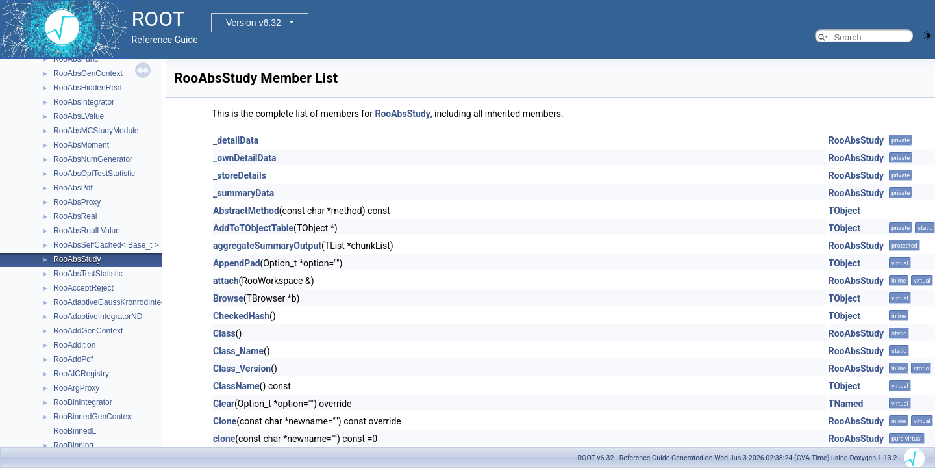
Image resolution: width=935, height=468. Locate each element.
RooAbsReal (75, 216)
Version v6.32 (253, 23)
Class (224, 333)
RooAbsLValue (78, 116)
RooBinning (73, 445)
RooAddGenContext (88, 330)
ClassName (236, 386)
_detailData (235, 140)
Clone (224, 421)
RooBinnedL (74, 431)
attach (226, 281)
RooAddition (74, 345)
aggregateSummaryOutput (267, 245)
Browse (228, 298)
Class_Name (238, 351)
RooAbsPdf (73, 187)
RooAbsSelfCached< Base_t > (106, 245)
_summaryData (243, 193)
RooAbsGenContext (88, 73)
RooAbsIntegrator (83, 102)
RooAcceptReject (83, 287)
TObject (844, 210)
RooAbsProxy (77, 202)
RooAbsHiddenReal (87, 87)
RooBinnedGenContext (93, 416)
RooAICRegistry (81, 373)
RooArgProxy (76, 388)
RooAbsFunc (75, 59)
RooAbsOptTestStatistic (94, 173)
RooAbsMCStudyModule (95, 130)
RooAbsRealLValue (86, 230)
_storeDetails (239, 175)
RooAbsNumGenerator (92, 159)
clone (224, 439)
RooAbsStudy (77, 259)
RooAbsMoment (81, 145)
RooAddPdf (73, 359)
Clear (223, 403)
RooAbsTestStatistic (88, 273)
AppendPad (236, 263)
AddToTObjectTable (253, 228)
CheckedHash (241, 316)
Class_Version (242, 368)
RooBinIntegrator (82, 402)
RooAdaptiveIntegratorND (97, 316)
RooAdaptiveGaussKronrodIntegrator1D (122, 302)
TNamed (846, 403)
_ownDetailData (244, 158)
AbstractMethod (246, 210)
